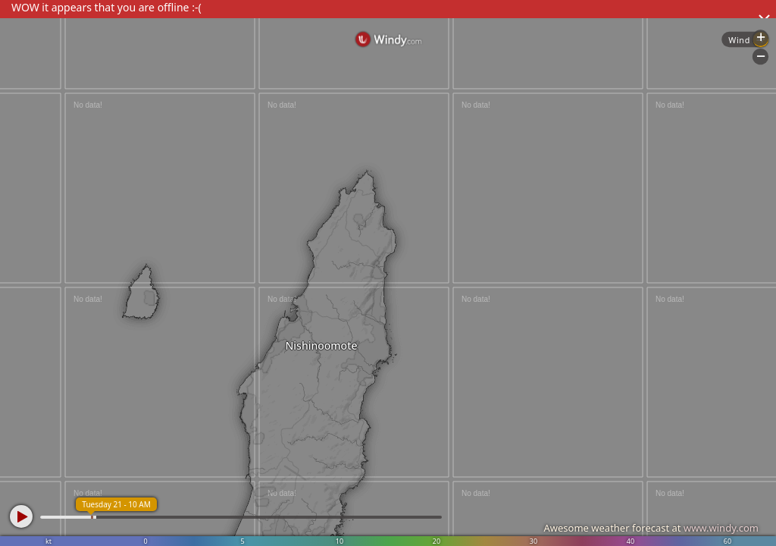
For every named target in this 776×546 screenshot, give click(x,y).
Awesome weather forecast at (651, 528)
